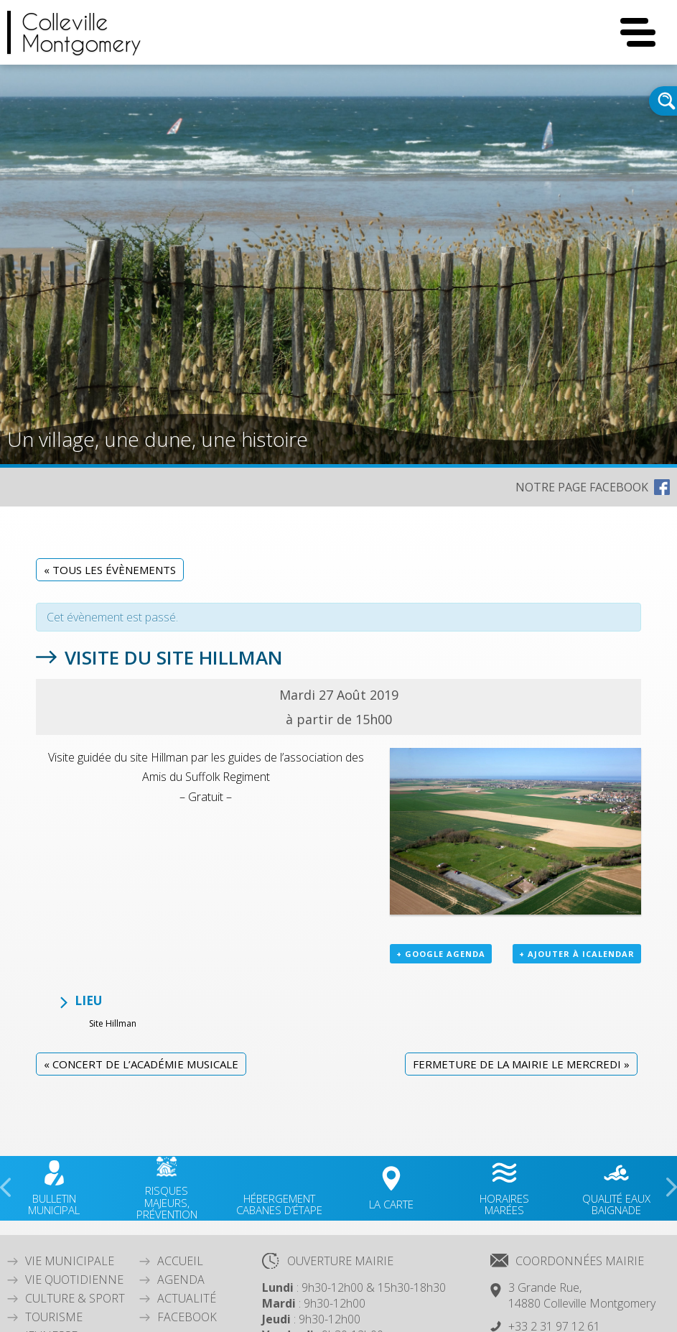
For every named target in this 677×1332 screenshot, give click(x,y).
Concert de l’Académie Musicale (141, 1064)
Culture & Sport (75, 1298)
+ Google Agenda (440, 953)
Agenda (181, 1279)
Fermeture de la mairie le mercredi (521, 1064)
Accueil (180, 1261)
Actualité (186, 1298)
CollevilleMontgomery (81, 32)
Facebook (187, 1317)
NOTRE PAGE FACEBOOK (581, 487)
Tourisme (54, 1317)
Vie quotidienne (74, 1279)
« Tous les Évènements (110, 570)
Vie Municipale (69, 1261)
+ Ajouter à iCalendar (577, 953)
